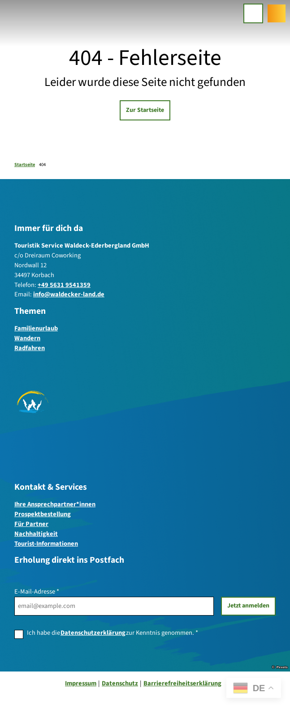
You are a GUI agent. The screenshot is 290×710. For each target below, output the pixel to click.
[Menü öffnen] (253, 13)
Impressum (80, 683)
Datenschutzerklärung (93, 632)
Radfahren (29, 348)
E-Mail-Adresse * (36, 591)
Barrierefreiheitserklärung (182, 683)
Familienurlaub (36, 329)
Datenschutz (120, 683)
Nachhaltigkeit (36, 534)
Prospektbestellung (42, 514)
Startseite (24, 164)
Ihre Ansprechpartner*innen (54, 504)
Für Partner (31, 524)
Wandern (27, 338)
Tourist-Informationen (46, 543)
